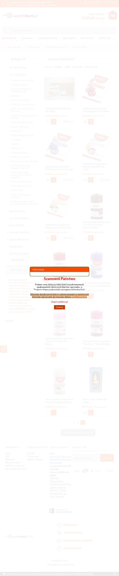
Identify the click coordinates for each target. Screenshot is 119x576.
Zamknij (59, 307)
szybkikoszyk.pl (79, 297)
